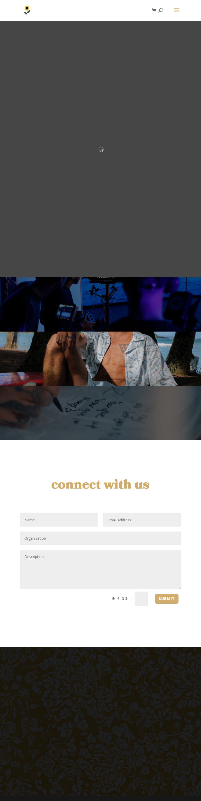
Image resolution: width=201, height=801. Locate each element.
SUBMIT (167, 598)
